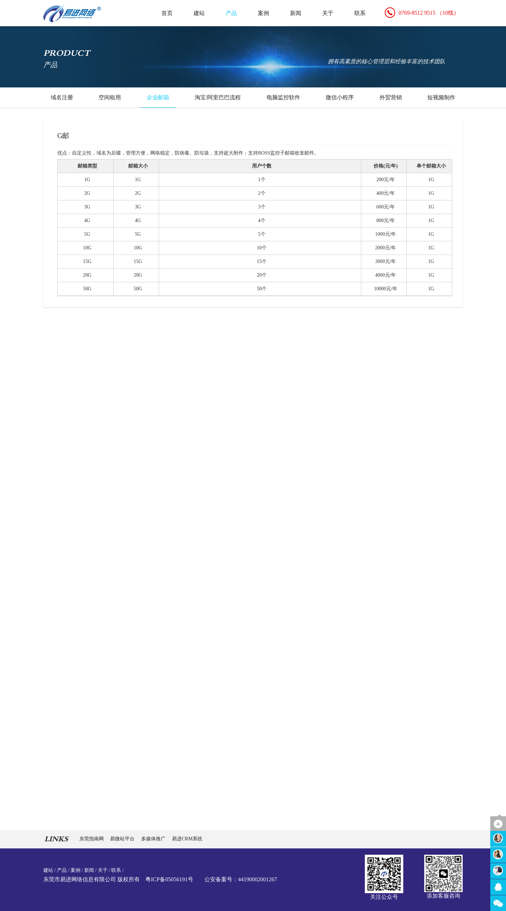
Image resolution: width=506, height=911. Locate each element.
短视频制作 (441, 97)
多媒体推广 (154, 838)
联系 (360, 13)
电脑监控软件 (283, 97)
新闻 (295, 13)
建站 (199, 13)
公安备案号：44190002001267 (240, 879)
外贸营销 (391, 97)
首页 (167, 13)
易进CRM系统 (187, 838)
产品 (231, 13)
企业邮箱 (158, 97)
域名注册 (62, 97)
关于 (327, 13)
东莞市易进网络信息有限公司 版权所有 (91, 879)
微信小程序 (340, 97)
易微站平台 (123, 838)
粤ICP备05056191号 (169, 879)
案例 (263, 13)
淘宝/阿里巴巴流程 (218, 97)
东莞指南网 (92, 838)
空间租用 (110, 97)
